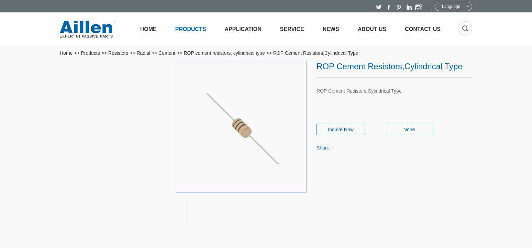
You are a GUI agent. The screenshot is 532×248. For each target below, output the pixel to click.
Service (292, 29)
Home (148, 29)
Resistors (118, 53)
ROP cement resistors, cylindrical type (224, 53)
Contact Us (423, 29)
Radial (143, 53)
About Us (372, 29)
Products (190, 29)
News (331, 29)
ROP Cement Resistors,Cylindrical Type (315, 53)
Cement (166, 53)
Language (451, 6)
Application (243, 29)
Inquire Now (341, 129)
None (409, 129)
